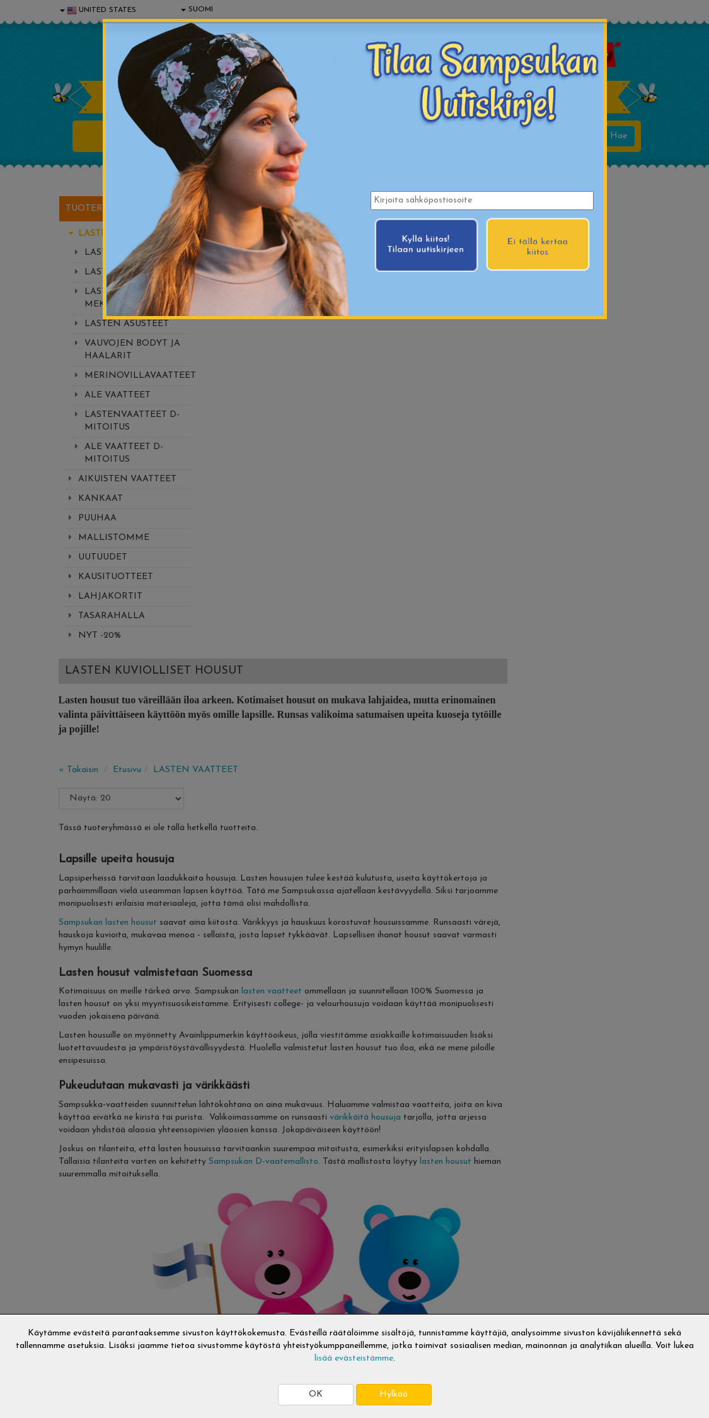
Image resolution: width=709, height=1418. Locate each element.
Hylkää (393, 1394)
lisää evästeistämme (353, 1358)
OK (316, 1394)
